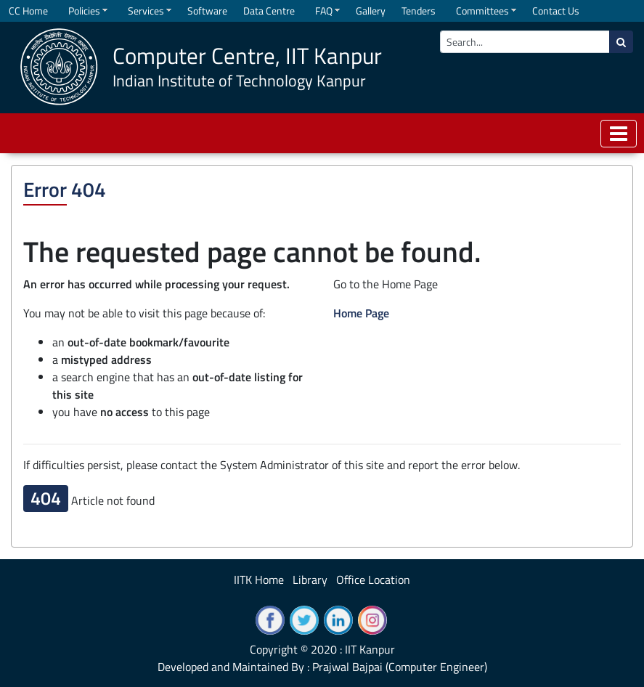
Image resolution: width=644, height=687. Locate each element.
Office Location (373, 579)
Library (310, 579)
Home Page (361, 313)
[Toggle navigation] (618, 133)
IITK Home (259, 579)
